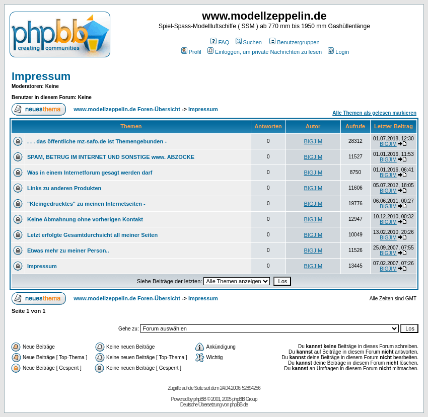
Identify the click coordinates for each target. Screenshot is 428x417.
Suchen (249, 42)
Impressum (41, 76)
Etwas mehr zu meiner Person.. (68, 250)
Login (338, 52)
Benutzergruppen (294, 42)
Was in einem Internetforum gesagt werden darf (89, 173)
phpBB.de (239, 404)
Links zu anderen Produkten (64, 188)
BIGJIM (313, 141)
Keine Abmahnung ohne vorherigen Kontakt (85, 219)
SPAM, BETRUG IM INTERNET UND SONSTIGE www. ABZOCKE (110, 157)
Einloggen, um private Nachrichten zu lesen (264, 52)
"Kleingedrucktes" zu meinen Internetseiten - (86, 204)
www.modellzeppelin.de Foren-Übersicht (127, 109)
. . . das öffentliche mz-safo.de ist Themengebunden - (97, 141)
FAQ (219, 42)
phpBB (199, 399)
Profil (191, 52)
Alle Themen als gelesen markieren (374, 113)
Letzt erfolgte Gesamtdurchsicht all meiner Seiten (92, 235)
